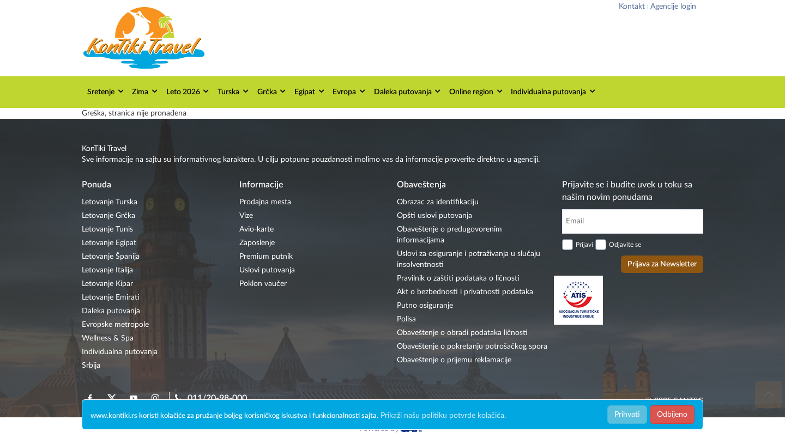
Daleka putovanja (408, 91)
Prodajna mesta (265, 202)
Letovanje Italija (107, 270)
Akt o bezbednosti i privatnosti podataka (465, 292)
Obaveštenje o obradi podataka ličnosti (462, 333)
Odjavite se (625, 244)
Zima (145, 91)
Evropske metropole (115, 324)
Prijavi (584, 244)
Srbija (91, 365)
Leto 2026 (188, 91)
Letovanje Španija (111, 256)
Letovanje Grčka (108, 216)
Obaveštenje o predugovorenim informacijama (449, 235)
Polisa (406, 319)
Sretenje (106, 91)
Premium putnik (266, 256)
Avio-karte (256, 229)
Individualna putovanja (553, 91)
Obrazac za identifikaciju (438, 202)
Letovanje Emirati (111, 297)
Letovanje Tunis (107, 229)
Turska (234, 91)
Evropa (349, 91)
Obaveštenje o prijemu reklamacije (454, 360)
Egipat (309, 91)
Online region (476, 91)
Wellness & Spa (108, 338)
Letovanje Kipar (107, 284)
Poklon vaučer (263, 284)
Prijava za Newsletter (662, 264)
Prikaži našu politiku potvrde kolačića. (443, 415)
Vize (246, 216)
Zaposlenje (257, 243)
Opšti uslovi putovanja (434, 216)
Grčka (272, 91)
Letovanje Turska (109, 202)
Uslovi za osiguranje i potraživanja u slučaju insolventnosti (468, 259)
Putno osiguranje (425, 305)
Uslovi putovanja (267, 270)
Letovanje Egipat (109, 243)
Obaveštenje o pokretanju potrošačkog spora (472, 346)
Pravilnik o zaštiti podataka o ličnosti (458, 278)
